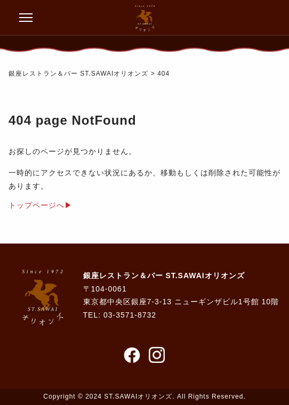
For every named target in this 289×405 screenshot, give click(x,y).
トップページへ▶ (41, 205)
